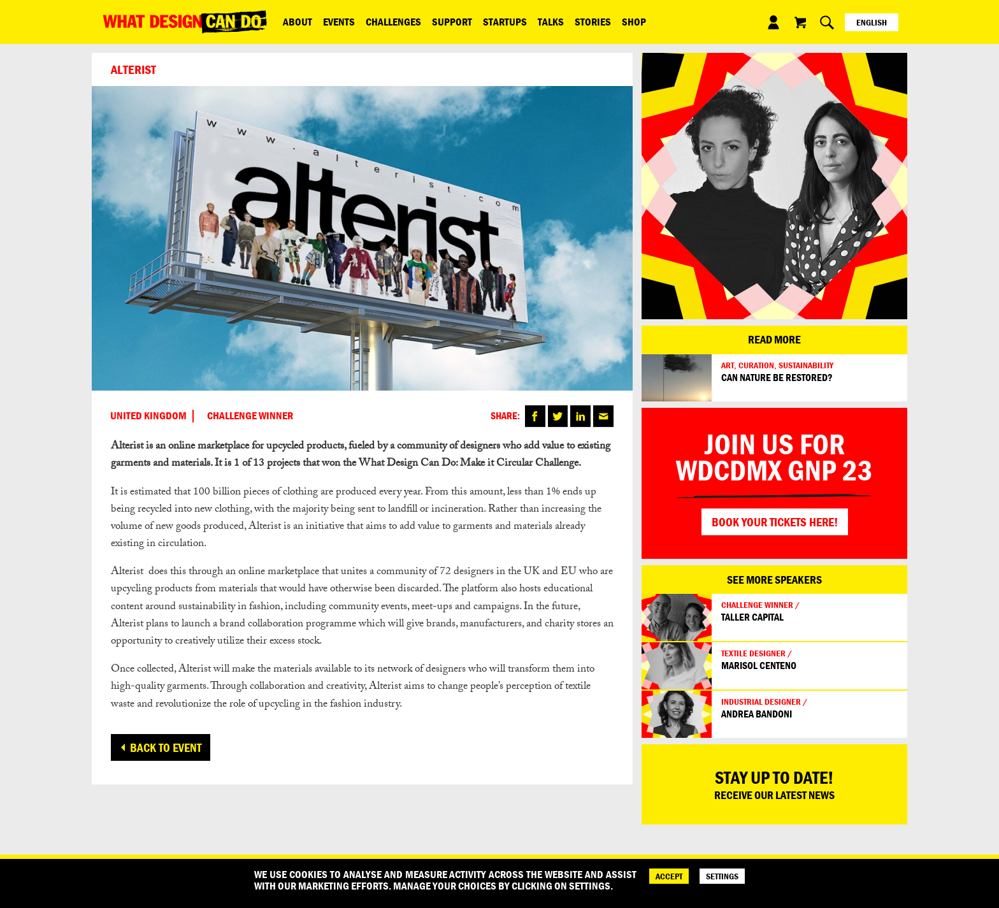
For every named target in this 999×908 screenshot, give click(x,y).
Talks (544, 22)
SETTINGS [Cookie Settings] (722, 876)
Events (337, 22)
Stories (584, 22)
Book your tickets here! (775, 522)
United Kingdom (148, 416)
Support (448, 22)
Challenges (390, 22)
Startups (499, 22)
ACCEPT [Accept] (669, 876)
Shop (624, 22)
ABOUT (297, 22)
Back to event (165, 747)
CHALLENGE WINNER (250, 416)
